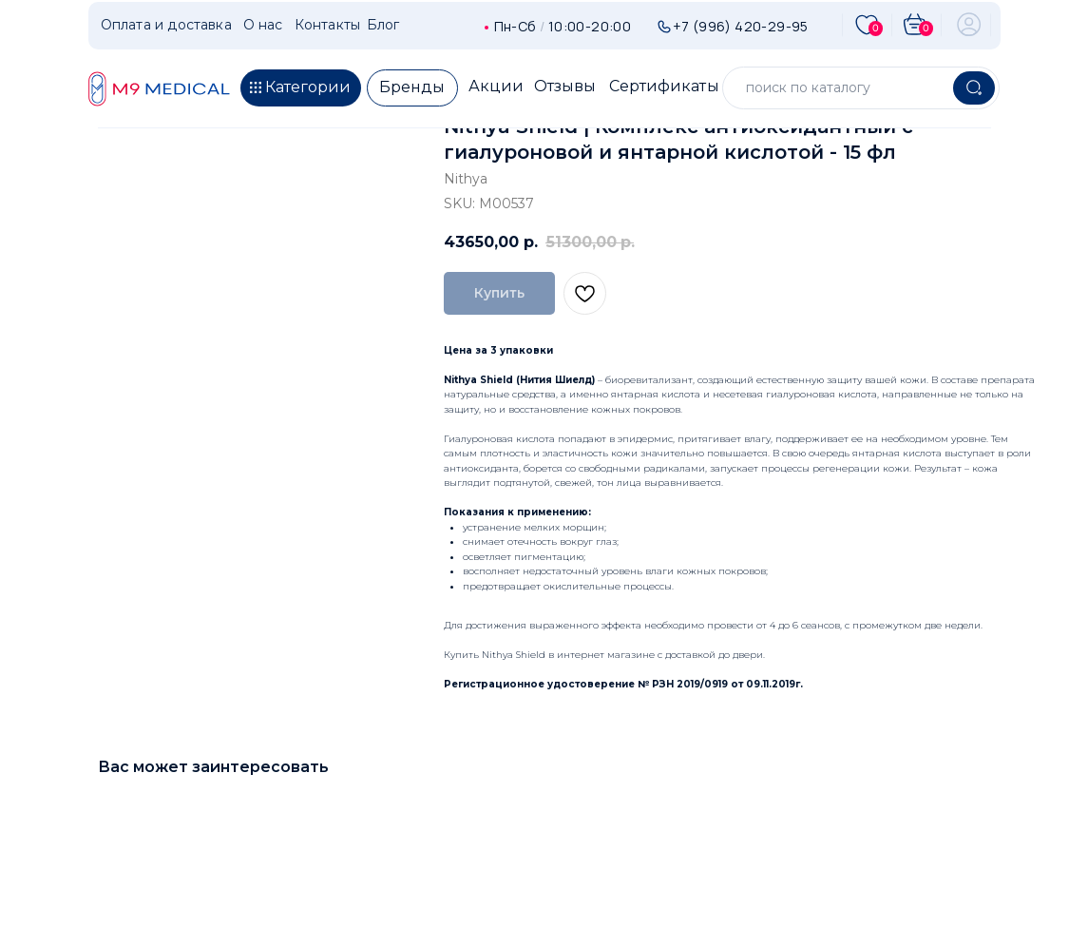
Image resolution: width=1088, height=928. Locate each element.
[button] (300, 87)
